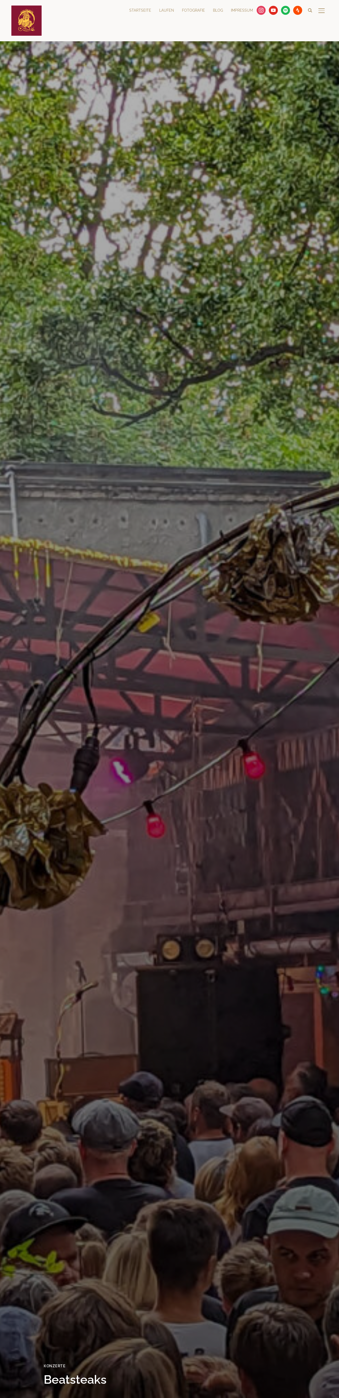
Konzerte (54, 1366)
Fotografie (193, 10)
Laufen (166, 10)
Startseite (140, 10)
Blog (218, 10)
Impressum (242, 10)
